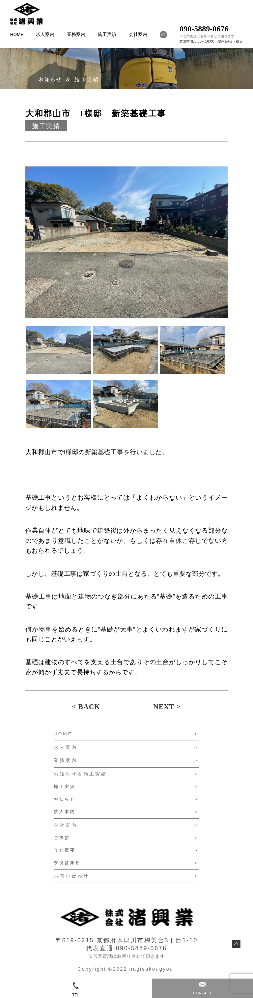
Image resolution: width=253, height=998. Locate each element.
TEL (75, 989)
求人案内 (45, 34)
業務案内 (76, 34)
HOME (17, 34)
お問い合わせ (71, 875)
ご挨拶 (62, 837)
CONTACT (202, 988)
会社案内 (138, 34)
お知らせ (65, 799)
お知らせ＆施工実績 (80, 774)
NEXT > (167, 707)
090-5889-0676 (204, 28)
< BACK (86, 707)
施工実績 (107, 34)
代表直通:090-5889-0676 (126, 948)
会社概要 (65, 850)
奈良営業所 (67, 862)
